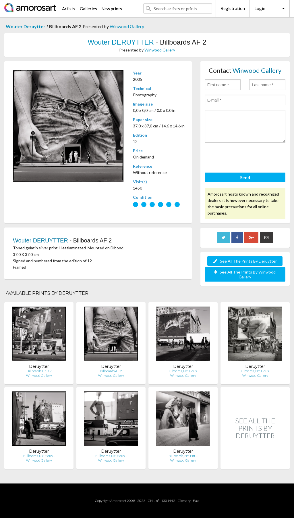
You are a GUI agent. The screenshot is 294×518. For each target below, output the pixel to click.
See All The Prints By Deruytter (245, 261)
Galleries (88, 8)
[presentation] (248, 158)
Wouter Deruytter (25, 26)
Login (259, 8)
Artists (68, 8)
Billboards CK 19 (39, 371)
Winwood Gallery (127, 26)
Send (245, 177)
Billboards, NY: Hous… (183, 371)
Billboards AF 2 (111, 371)
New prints (111, 8)
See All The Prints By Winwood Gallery (245, 274)
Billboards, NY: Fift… (183, 456)
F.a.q (196, 500)
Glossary (184, 500)
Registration (232, 8)
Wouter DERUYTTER (121, 42)
